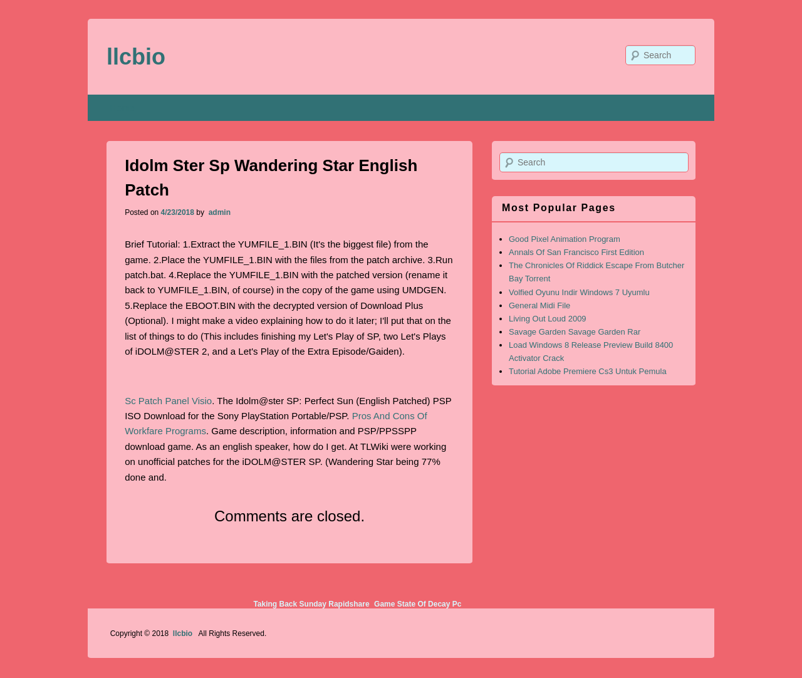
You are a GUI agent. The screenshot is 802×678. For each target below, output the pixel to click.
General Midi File (539, 305)
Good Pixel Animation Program (564, 239)
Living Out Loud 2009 (547, 318)
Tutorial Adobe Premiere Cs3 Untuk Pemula (588, 371)
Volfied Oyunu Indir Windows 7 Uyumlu (579, 292)
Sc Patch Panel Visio (168, 400)
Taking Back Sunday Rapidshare (311, 604)
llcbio (136, 57)
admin (218, 212)
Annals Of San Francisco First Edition (576, 252)
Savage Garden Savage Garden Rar (574, 331)
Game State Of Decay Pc (417, 604)
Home (122, 108)
